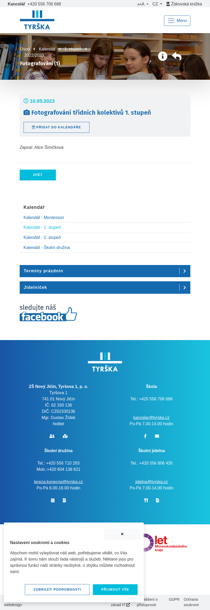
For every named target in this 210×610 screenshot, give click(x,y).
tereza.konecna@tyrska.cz (58, 482)
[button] (142, 4)
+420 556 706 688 (44, 4)
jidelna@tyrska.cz (151, 482)
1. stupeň (72, 49)
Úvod (25, 49)
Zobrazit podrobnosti (57, 589)
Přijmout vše (115, 589)
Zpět (38, 175)
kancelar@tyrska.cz (151, 417)
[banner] (37, 20)
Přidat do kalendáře (56, 127)
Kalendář (47, 49)
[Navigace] (177, 21)
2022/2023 (34, 55)
